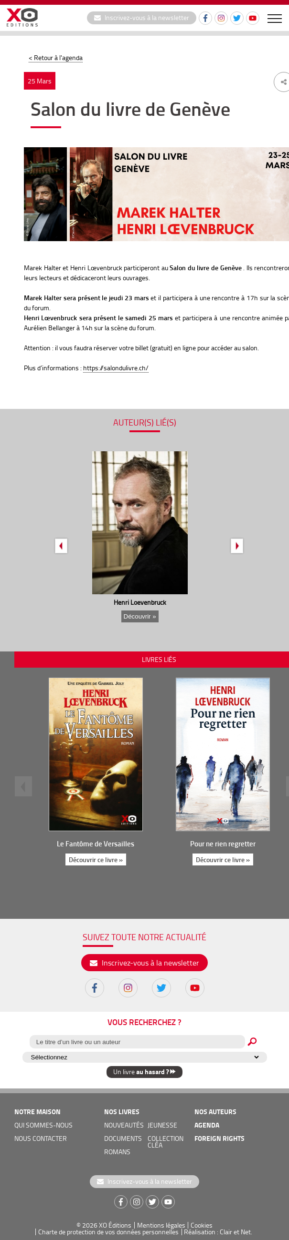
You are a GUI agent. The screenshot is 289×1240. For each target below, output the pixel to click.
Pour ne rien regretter (222, 843)
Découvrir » (140, 616)
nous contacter (40, 1138)
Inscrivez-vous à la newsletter (141, 17)
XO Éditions (115, 1225)
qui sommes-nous (43, 1124)
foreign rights (219, 1138)
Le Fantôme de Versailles (95, 843)
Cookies (202, 1225)
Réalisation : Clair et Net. (218, 1231)
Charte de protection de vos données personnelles (108, 1231)
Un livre (144, 1072)
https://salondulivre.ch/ (116, 367)
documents (123, 1138)
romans (117, 1151)
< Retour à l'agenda (56, 57)
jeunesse (162, 1124)
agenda (206, 1125)
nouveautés (124, 1124)
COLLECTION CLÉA (165, 1141)
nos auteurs (215, 1112)
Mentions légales (161, 1225)
